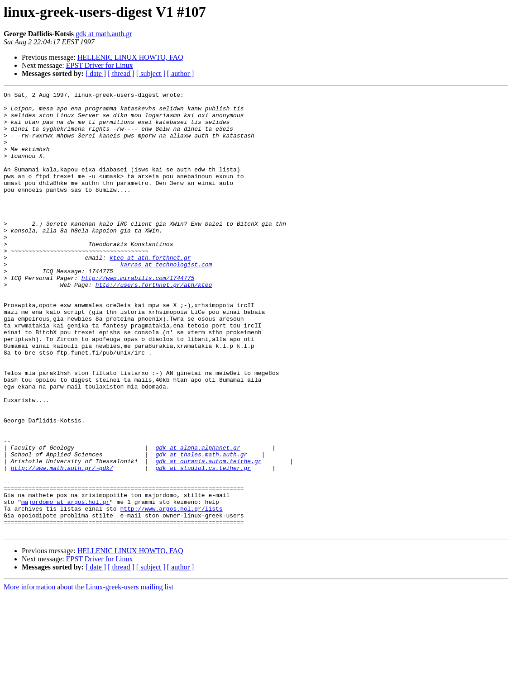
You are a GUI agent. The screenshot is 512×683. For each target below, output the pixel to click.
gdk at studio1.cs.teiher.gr (203, 544)
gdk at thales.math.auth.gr (201, 527)
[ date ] (96, 73)
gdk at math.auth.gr (104, 34)
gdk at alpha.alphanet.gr (197, 519)
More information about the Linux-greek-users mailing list (88, 675)
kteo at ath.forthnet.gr (150, 291)
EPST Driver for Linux (99, 65)
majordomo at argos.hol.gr (65, 584)
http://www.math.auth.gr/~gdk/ (62, 544)
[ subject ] (150, 73)
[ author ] (180, 73)
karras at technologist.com (166, 299)
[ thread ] (121, 73)
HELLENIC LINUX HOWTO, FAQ (130, 57)
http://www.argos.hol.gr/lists (171, 592)
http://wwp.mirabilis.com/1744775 (138, 316)
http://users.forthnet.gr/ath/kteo (154, 324)
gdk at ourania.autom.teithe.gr (208, 535)
